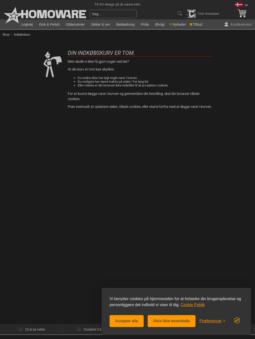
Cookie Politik (193, 305)
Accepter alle (126, 321)
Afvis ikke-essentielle (171, 321)
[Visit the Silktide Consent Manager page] (237, 321)
